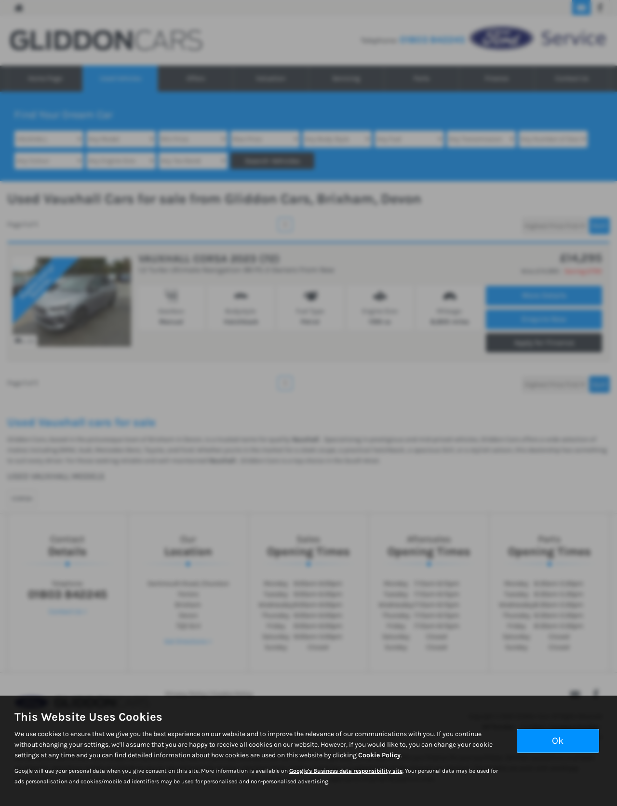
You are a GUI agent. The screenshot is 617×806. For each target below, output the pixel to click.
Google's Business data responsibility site (345, 770)
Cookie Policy (379, 755)
